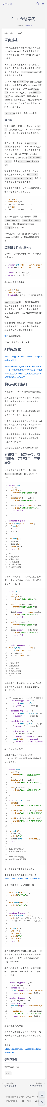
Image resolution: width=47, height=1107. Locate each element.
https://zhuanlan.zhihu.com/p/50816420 (22, 879)
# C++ (8, 1073)
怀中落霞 (36, 1097)
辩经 (7, 336)
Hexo (21, 1101)
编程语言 (28, 25)
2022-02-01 (19, 25)
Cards (38, 1101)
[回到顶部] (42, 1102)
